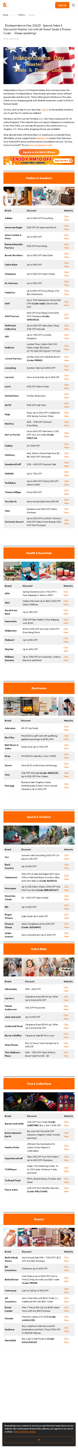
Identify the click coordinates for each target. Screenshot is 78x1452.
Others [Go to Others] (21, 15)
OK (39, 1439)
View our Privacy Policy (24, 1431)
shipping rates (43, 138)
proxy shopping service (40, 145)
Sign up (45, 109)
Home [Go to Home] (5, 15)
